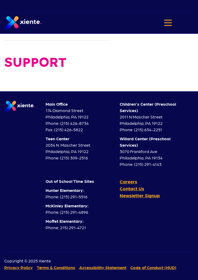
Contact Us (132, 188)
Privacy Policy (18, 267)
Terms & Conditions (56, 267)
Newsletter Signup (140, 195)
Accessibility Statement (102, 267)
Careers (128, 181)
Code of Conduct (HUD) (153, 267)
